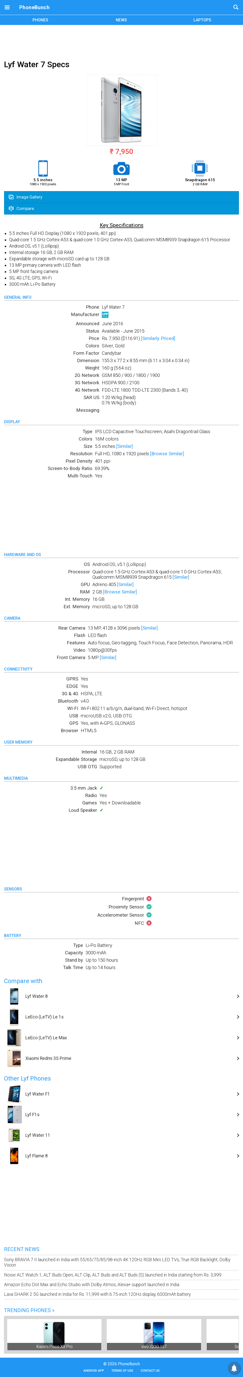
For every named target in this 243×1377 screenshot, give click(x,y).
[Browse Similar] (167, 453)
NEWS (121, 20)
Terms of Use (122, 1370)
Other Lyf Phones (27, 1078)
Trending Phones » (29, 1310)
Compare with (23, 981)
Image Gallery (25, 197)
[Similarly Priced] (158, 338)
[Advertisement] (121, 41)
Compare (21, 208)
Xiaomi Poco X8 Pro (54, 1346)
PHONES (40, 20)
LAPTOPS (202, 20)
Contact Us (150, 1370)
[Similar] (124, 446)
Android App (93, 1370)
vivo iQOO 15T (154, 1346)
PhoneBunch (34, 7)
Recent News (21, 1249)
